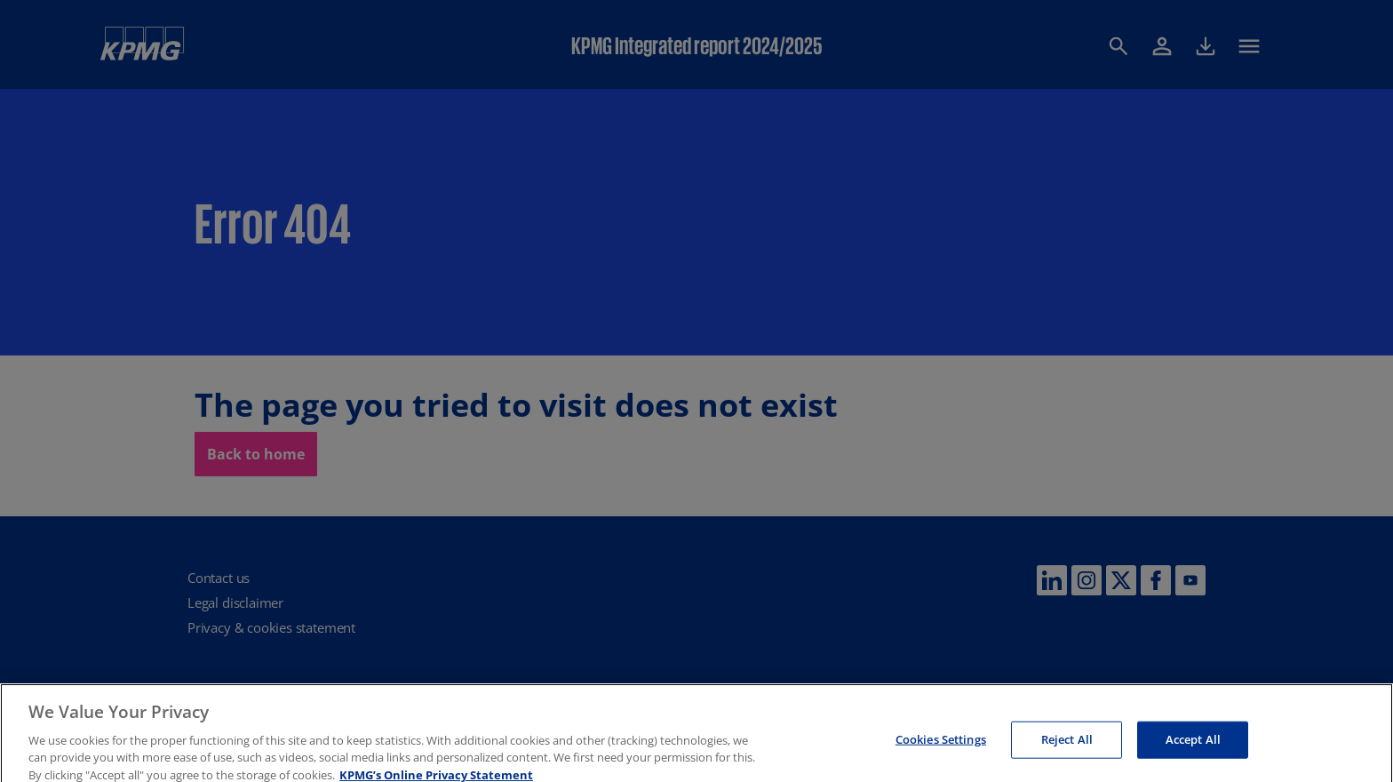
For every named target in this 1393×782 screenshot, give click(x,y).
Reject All (1067, 746)
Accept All (1193, 746)
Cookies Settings (941, 746)
